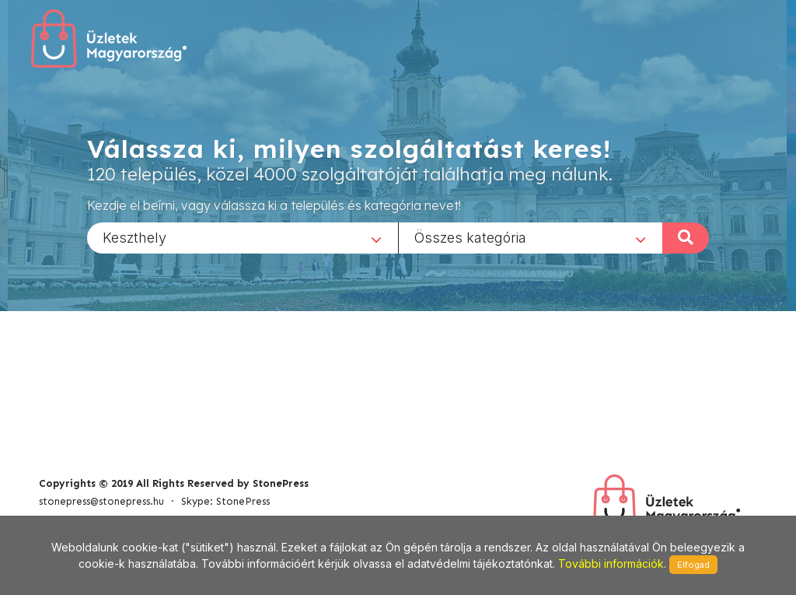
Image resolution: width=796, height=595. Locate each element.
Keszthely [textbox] (134, 237)
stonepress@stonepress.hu (101, 501)
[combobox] (242, 237)
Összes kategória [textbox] (470, 237)
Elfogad (693, 564)
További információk (611, 563)
